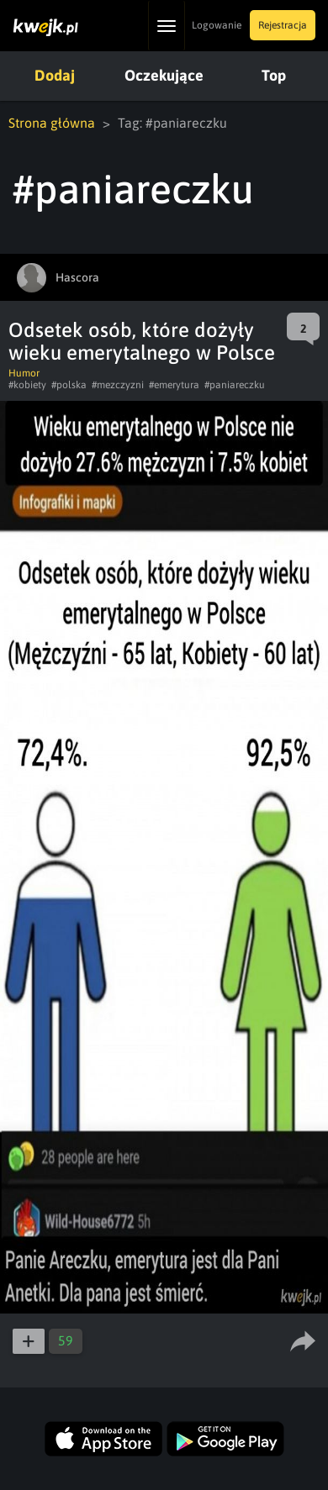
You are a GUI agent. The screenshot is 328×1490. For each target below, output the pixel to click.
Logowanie (216, 25)
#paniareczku (234, 385)
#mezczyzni (118, 385)
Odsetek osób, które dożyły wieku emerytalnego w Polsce (141, 341)
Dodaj (54, 75)
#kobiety (27, 385)
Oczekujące (164, 75)
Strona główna (51, 122)
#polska (69, 385)
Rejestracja (282, 25)
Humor (24, 373)
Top (274, 75)
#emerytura (174, 385)
